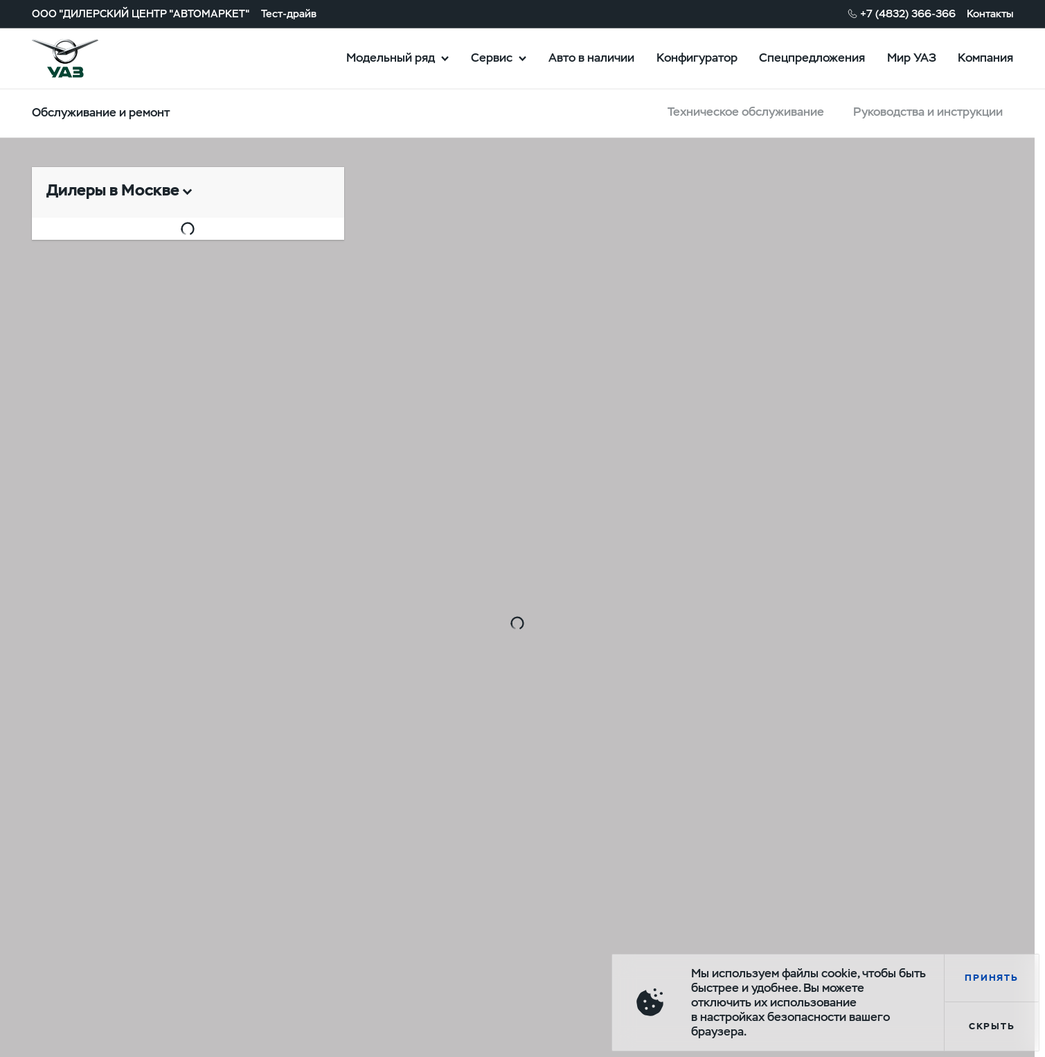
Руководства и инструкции (928, 111)
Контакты (990, 13)
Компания (985, 57)
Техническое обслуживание (746, 111)
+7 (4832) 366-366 (908, 13)
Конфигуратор (697, 57)
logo (83, 58)
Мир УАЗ (911, 57)
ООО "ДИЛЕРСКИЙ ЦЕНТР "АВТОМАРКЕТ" (141, 13)
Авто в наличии (591, 57)
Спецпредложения (812, 57)
